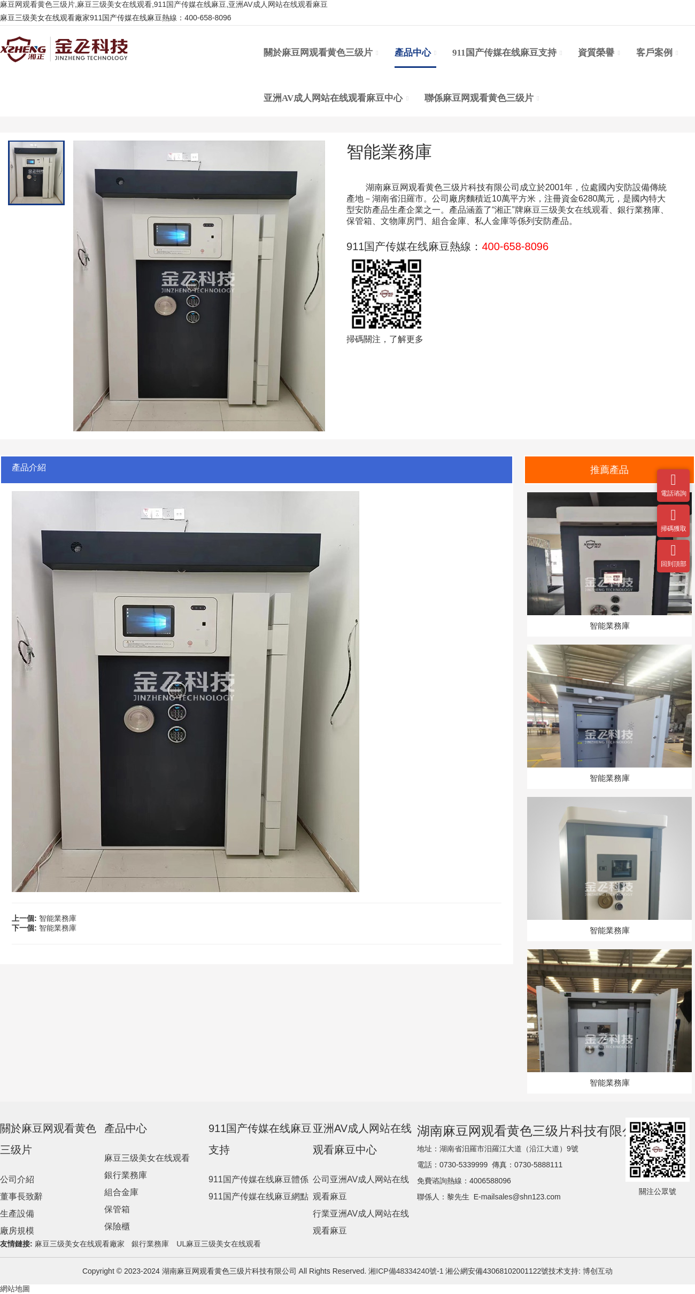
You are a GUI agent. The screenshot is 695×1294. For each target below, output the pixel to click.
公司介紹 (17, 1179)
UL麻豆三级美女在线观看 (218, 1243)
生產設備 (17, 1213)
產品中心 (416, 53)
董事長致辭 (21, 1196)
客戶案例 (657, 53)
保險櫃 (117, 1226)
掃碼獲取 (673, 510)
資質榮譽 (599, 53)
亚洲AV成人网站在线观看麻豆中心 (336, 98)
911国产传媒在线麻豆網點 (258, 1196)
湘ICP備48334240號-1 (404, 1271)
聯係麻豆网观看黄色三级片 (481, 98)
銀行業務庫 (125, 1175)
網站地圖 (15, 1288)
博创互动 (598, 1271)
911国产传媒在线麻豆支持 (507, 53)
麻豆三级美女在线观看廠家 (80, 1243)
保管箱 (117, 1209)
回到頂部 (673, 546)
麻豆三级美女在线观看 (566, 209)
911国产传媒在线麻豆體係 (258, 1179)
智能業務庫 (57, 918)
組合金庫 (121, 1192)
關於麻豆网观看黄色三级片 (321, 53)
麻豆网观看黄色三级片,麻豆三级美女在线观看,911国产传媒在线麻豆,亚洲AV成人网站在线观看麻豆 (164, 4)
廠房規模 (17, 1230)
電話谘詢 (673, 475)
